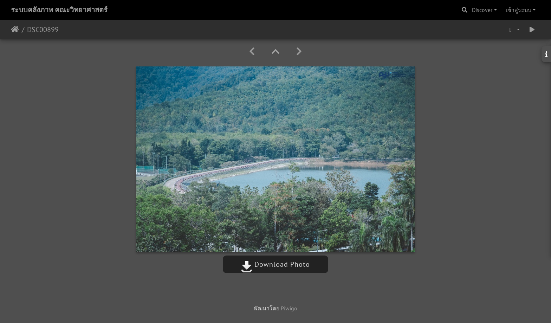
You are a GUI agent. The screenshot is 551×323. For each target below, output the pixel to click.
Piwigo (289, 308)
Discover (482, 9)
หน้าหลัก (15, 29)
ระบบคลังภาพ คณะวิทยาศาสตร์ (59, 9)
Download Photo (275, 264)
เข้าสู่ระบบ (518, 9)
